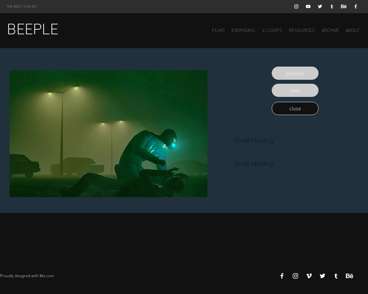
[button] (295, 73)
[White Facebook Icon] (355, 6)
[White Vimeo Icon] (309, 275)
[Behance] (344, 6)
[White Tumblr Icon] (332, 6)
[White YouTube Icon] (308, 6)
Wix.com (47, 276)
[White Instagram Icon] (296, 6)
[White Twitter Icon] (320, 6)
